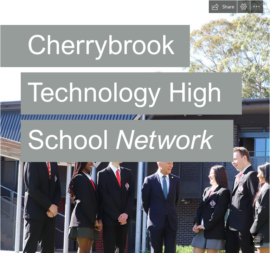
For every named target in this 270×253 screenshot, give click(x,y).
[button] (223, 6)
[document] (135, 126)
